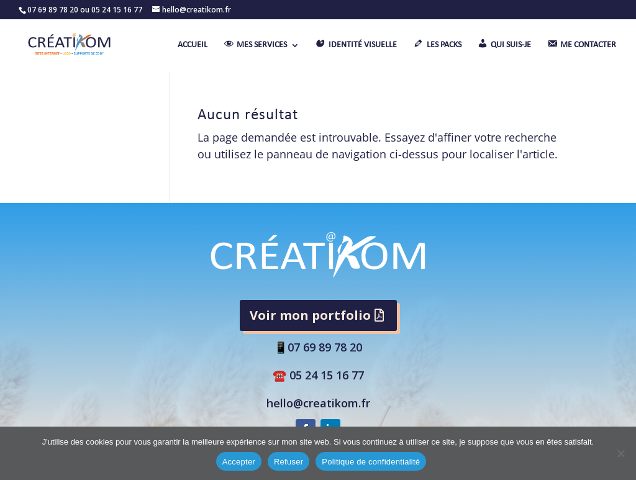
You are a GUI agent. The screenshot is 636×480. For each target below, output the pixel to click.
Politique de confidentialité (371, 461)
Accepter (238, 461)
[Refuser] (620, 453)
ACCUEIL (192, 45)
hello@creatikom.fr (318, 403)
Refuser (288, 461)
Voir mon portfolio (310, 315)
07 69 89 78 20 (325, 347)
